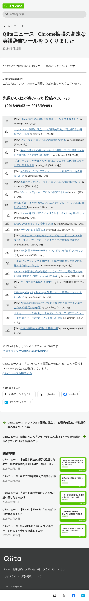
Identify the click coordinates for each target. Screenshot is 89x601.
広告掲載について (31, 576)
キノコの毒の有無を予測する (36, 282)
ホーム (6, 26)
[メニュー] (83, 6)
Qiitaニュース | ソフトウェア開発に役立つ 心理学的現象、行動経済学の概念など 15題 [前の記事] (44, 424)
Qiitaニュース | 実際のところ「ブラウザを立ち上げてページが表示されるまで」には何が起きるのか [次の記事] (44, 439)
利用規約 (18, 569)
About (7, 569)
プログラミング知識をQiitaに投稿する (26, 351)
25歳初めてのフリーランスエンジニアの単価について (50, 182)
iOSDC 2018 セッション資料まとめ (33, 223)
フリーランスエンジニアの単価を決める (43, 140)
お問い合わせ (32, 569)
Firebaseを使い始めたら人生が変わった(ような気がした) (52, 213)
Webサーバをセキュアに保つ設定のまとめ (44, 192)
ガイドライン (11, 576)
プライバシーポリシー (55, 569)
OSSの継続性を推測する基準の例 (39, 328)
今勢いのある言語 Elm (33, 229)
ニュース (19, 26)
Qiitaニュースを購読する (17, 373)
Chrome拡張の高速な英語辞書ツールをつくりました (49, 119)
